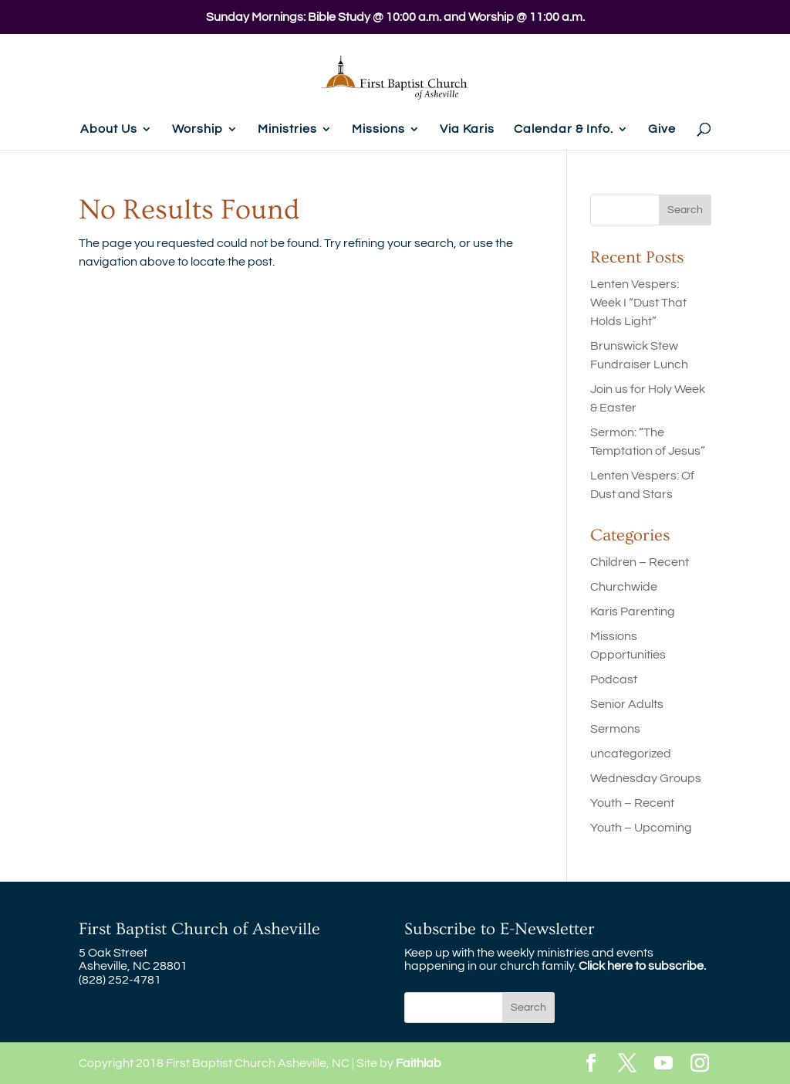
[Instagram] (699, 1064)
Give (662, 129)
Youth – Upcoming (641, 827)
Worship (197, 129)
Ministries (287, 129)
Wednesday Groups (645, 778)
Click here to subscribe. (642, 966)
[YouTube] (663, 1064)
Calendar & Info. (563, 129)
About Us (108, 129)
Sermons (615, 729)
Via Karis (467, 129)
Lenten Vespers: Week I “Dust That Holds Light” (638, 302)
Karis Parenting (632, 611)
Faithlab (418, 1063)
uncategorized (630, 753)
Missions (378, 129)
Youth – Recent (632, 803)
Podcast (613, 679)
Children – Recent (639, 562)
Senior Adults (626, 704)
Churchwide (623, 587)
